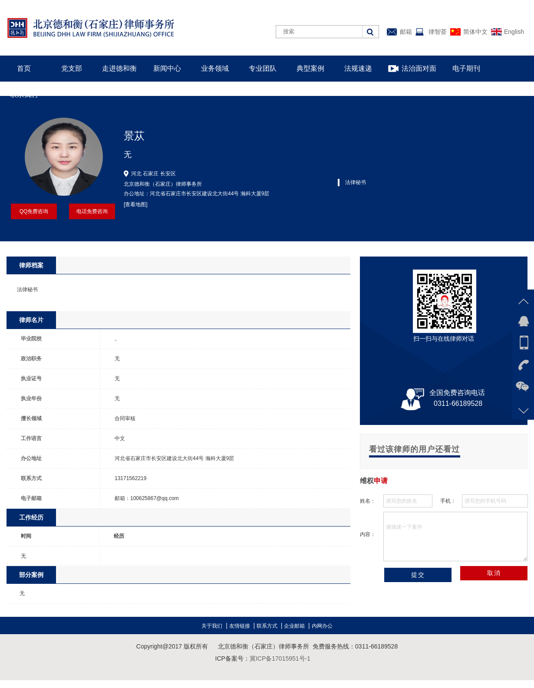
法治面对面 (419, 68)
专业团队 (263, 68)
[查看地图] (136, 204)
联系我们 (24, 94)
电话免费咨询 (92, 211)
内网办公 (322, 626)
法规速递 (358, 68)
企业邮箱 (294, 626)
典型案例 (310, 68)
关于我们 (211, 626)
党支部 (71, 68)
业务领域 (215, 68)
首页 (24, 68)
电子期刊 (466, 68)
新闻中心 (167, 68)
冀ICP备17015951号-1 (280, 658)
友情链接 (239, 626)
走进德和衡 (119, 68)
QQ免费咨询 (34, 211)
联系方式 (267, 626)
